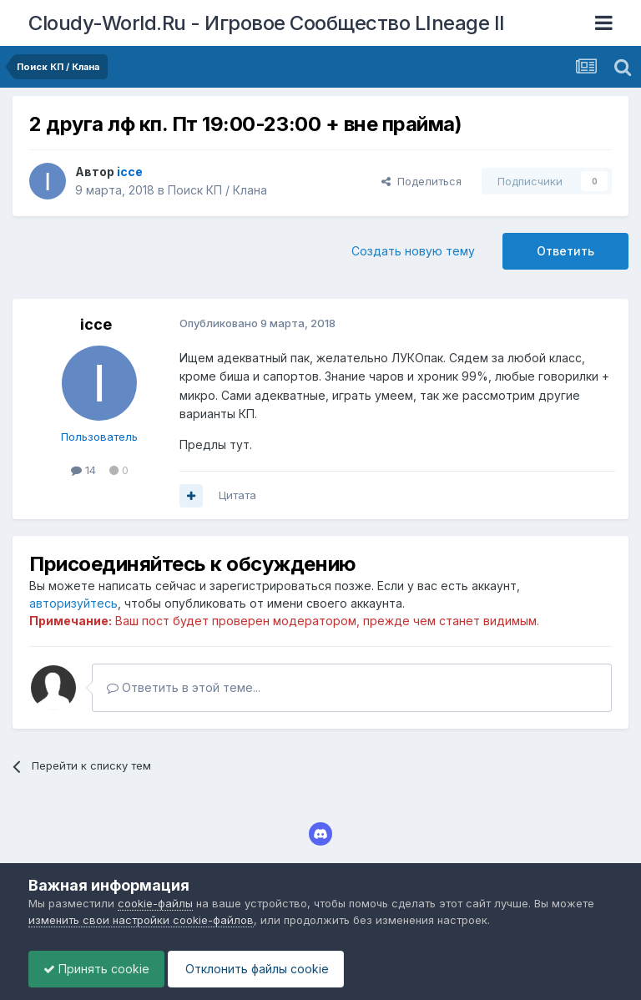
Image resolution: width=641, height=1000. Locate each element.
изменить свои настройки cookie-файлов (141, 920)
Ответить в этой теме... (183, 687)
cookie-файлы (155, 903)
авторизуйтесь (73, 603)
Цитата (237, 495)
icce (96, 324)
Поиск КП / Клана (217, 190)
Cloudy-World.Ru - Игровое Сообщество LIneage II (266, 23)
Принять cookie (99, 969)
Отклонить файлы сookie (263, 969)
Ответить (565, 251)
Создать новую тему (413, 251)
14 (83, 470)
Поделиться (421, 181)
